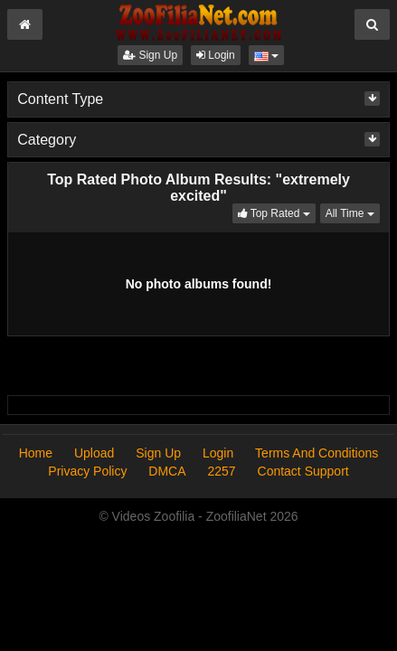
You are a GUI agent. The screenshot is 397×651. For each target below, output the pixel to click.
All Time (353, 212)
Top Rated (277, 212)
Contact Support (303, 471)
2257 (221, 471)
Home (35, 453)
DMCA (166, 471)
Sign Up (150, 55)
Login (215, 55)
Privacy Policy (87, 471)
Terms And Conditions (316, 453)
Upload (94, 453)
